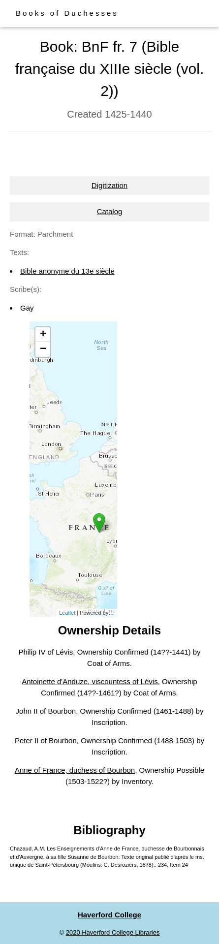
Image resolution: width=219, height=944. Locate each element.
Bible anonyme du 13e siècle (67, 271)
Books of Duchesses (67, 13)
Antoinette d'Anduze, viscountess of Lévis (89, 681)
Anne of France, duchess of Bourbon (75, 770)
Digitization (109, 185)
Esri (114, 613)
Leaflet (67, 613)
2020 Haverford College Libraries (113, 932)
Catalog (110, 211)
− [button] (43, 349)
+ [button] (43, 334)
